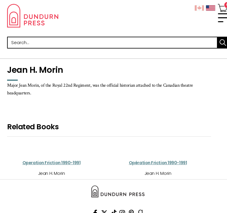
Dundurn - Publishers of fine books (60, 16)
